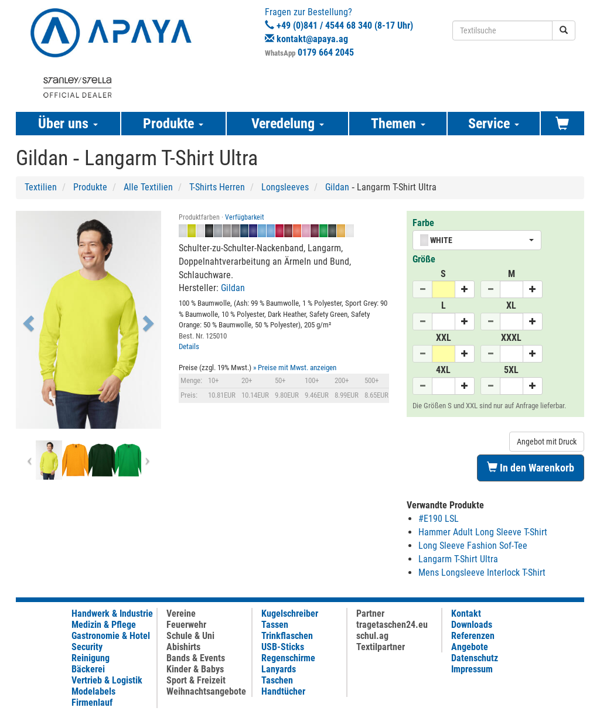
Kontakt (466, 613)
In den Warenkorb (530, 468)
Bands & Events (195, 658)
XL (511, 305)
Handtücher (283, 691)
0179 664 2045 (326, 52)
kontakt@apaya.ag (312, 39)
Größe (423, 259)
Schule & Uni (190, 635)
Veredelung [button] (287, 123)
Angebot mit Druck (547, 441)
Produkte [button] (173, 123)
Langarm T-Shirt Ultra (458, 559)
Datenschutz (474, 658)
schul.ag (372, 635)
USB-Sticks (282, 646)
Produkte (90, 187)
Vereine (181, 613)
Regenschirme (288, 658)
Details (189, 346)
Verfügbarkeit (244, 217)
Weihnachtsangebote (206, 691)
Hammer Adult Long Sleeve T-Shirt (482, 532)
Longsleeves (285, 187)
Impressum (472, 669)
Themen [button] (398, 123)
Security (87, 646)
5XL (511, 369)
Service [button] (493, 123)
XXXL (511, 337)
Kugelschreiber (289, 613)
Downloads (471, 624)
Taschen (277, 680)
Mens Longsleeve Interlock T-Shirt (482, 572)
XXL (443, 337)
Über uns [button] (68, 123)
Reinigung (90, 658)
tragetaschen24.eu (392, 624)
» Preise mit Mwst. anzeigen (294, 367)
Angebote (469, 646)
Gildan (337, 187)
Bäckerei (88, 669)
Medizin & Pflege (103, 624)
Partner (370, 613)
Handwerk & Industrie (112, 613)
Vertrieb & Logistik (106, 680)
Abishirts (183, 646)
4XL (443, 369)
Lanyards (278, 669)
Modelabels (93, 691)
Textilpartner (380, 646)
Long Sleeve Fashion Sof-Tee (472, 545)
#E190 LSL (438, 518)
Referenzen (473, 635)
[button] (27, 320)
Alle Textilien (148, 187)
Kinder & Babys (195, 669)
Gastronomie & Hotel (110, 635)
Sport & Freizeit (196, 680)
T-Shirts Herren (217, 187)
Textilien (41, 187)
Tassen (274, 624)
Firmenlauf (91, 702)
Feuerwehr (186, 624)
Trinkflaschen (287, 635)
